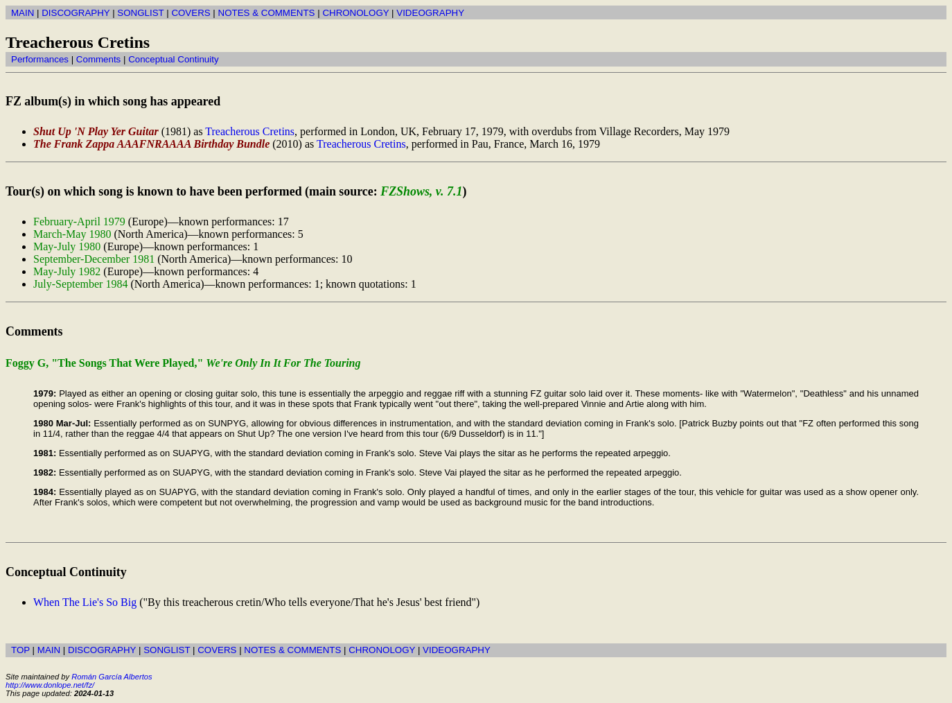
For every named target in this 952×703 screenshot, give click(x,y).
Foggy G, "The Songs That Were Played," (183, 363)
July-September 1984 (80, 284)
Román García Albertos (111, 676)
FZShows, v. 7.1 (421, 191)
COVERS (190, 13)
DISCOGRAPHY (75, 13)
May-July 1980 (66, 246)
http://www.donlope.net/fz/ (50, 685)
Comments (98, 59)
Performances (40, 59)
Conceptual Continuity (173, 59)
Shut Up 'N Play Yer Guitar (96, 131)
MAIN (22, 13)
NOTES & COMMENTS (266, 13)
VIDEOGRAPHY (430, 13)
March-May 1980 (72, 234)
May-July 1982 (66, 271)
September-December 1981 (94, 259)
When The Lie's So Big (84, 602)
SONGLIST (140, 13)
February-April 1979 (79, 221)
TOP (20, 650)
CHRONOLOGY (355, 13)
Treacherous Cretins (249, 131)
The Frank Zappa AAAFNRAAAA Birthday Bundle (151, 144)
